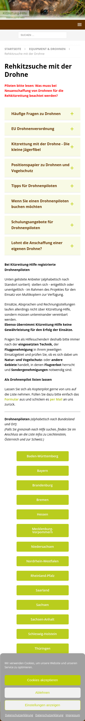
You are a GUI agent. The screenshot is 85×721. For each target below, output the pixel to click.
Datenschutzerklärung (19, 715)
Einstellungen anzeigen (42, 705)
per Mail (56, 399)
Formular (12, 399)
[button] (42, 114)
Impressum (73, 715)
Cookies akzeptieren (42, 680)
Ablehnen (42, 692)
